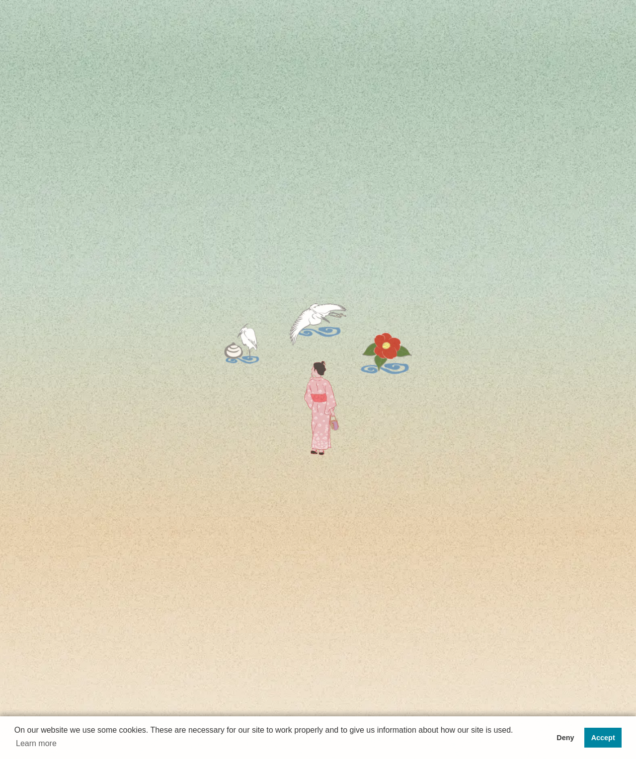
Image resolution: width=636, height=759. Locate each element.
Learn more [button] (36, 743)
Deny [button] (565, 738)
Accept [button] (603, 738)
